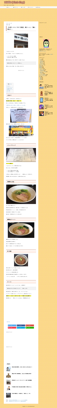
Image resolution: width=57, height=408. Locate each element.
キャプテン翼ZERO (42, 74)
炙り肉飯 (8, 90)
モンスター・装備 (43, 71)
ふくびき (41, 73)
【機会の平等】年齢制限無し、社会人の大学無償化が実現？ (22, 373)
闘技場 (41, 72)
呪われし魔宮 (42, 69)
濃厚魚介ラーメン (10, 89)
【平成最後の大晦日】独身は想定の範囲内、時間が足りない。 (22, 386)
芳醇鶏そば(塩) (9, 88)
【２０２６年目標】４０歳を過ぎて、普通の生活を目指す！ (49, 93)
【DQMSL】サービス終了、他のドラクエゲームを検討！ (49, 107)
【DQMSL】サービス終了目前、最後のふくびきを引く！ (49, 114)
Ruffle (51, 54)
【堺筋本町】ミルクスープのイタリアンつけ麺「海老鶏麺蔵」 (22, 380)
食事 (7, 321)
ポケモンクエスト (42, 75)
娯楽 (40, 77)
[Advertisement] (28, 14)
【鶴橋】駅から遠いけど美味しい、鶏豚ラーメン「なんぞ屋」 (16, 105)
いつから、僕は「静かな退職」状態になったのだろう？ (49, 87)
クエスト (41, 68)
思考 (40, 79)
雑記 (9, 321)
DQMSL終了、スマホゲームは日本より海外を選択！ (49, 100)
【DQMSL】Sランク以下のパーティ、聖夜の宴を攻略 (17, 401)
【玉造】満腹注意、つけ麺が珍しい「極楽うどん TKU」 (21, 393)
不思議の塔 (42, 70)
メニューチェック (10, 87)
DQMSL (40, 67)
